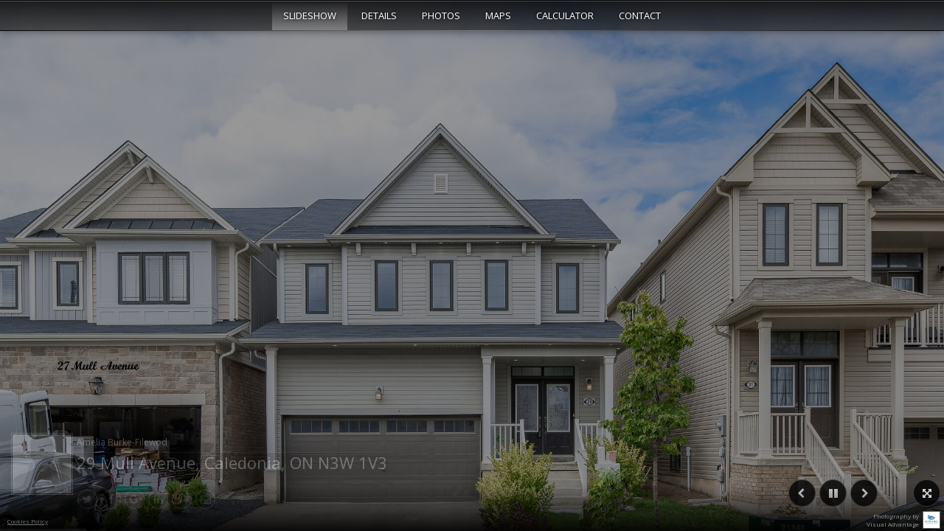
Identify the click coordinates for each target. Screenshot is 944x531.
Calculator (565, 15)
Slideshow (309, 15)
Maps (498, 15)
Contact (640, 15)
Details (379, 15)
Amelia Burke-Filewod (122, 442)
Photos (441, 15)
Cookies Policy (27, 521)
